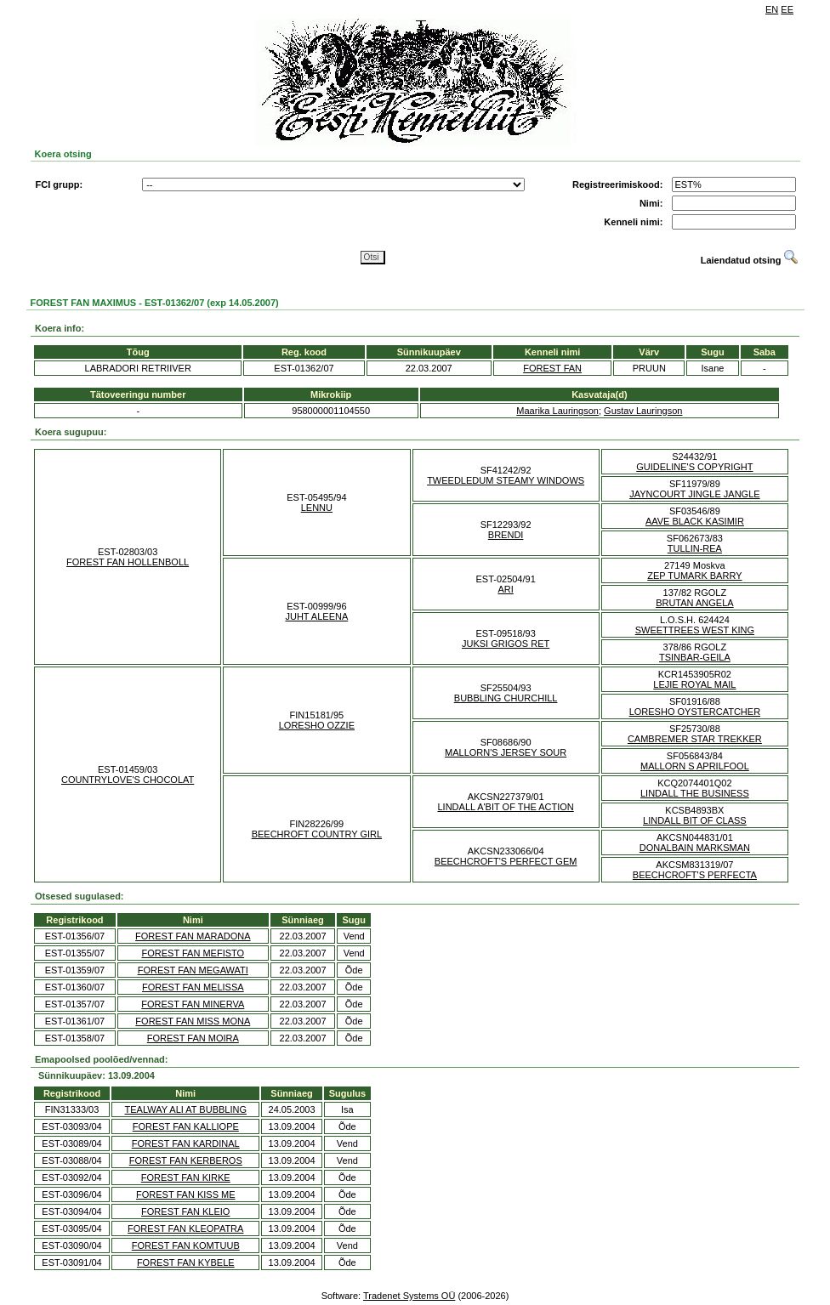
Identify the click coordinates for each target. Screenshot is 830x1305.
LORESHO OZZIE (317, 725)
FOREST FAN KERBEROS (185, 1160)
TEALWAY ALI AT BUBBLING (186, 1109)
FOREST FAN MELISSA (193, 987)
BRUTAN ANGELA (695, 603)
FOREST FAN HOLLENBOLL (127, 562)
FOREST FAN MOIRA (193, 1038)
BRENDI (506, 535)
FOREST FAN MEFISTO (193, 953)
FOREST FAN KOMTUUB (186, 1245)
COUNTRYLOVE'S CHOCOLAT (127, 779)
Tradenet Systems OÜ (409, 1296)
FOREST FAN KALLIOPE (186, 1126)
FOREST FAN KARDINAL (186, 1143)
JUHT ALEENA (316, 616)
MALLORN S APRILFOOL (694, 766)
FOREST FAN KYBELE (186, 1262)
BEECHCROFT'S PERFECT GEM (506, 861)
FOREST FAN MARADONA (192, 936)
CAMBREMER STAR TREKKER (695, 739)
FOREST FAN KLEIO (185, 1211)
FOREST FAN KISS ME (186, 1194)
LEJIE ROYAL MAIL (694, 684)
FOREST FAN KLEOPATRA (185, 1228)
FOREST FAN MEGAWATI (193, 970)
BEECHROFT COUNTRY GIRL (317, 834)
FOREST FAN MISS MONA (192, 1021)
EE (787, 9)
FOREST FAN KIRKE (185, 1177)
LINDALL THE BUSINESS (694, 793)
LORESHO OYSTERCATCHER (694, 711)
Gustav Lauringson (643, 411)
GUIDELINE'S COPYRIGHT (694, 467)
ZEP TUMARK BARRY (694, 575)
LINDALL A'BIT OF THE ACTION (506, 807)
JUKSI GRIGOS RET (505, 643)
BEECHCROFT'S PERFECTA (695, 875)
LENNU (317, 507)
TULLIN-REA (695, 548)
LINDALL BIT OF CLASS (695, 820)
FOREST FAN (552, 368)
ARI (505, 589)
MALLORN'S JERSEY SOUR (505, 752)
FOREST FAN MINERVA (192, 1004)
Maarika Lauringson (557, 411)
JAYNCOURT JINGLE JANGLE (694, 494)
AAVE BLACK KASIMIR (694, 521)
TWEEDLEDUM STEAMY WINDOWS (505, 480)
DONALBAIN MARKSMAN (695, 848)
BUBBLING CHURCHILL (506, 698)
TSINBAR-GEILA (695, 657)
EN (771, 9)
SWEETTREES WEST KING (694, 630)
